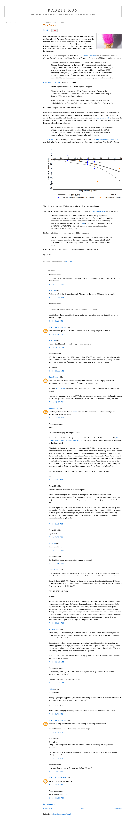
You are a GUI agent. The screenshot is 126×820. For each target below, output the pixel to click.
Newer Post (47, 809)
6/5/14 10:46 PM (56, 347)
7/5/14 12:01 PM (56, 662)
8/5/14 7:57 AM (56, 771)
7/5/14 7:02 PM (56, 758)
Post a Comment (49, 804)
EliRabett (52, 290)
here (83, 223)
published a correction (88, 56)
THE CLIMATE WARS (57, 327)
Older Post (118, 809)
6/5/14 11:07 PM (56, 371)
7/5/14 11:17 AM (56, 564)
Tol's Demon (49, 25)
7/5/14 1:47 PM (56, 714)
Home (83, 809)
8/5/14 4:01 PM (56, 785)
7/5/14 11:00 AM (56, 550)
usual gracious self (102, 118)
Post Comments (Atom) (62, 814)
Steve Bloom (53, 377)
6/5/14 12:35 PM (56, 297)
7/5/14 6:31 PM (56, 732)
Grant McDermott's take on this (106, 139)
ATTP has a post (49, 139)
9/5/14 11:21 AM (56, 798)
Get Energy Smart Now (51, 82)
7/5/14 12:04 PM (56, 683)
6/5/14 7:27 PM (56, 334)
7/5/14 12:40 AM (56, 418)
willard (51, 689)
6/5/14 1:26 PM (56, 321)
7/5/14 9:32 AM (56, 537)
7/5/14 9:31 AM (56, 524)
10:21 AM (69, 262)
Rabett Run (63, 10)
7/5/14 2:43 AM (56, 480)
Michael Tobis (54, 570)
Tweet (45, 30)
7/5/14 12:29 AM (56, 402)
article (74, 412)
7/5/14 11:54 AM (56, 623)
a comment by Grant (98, 211)
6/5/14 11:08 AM (56, 284)
